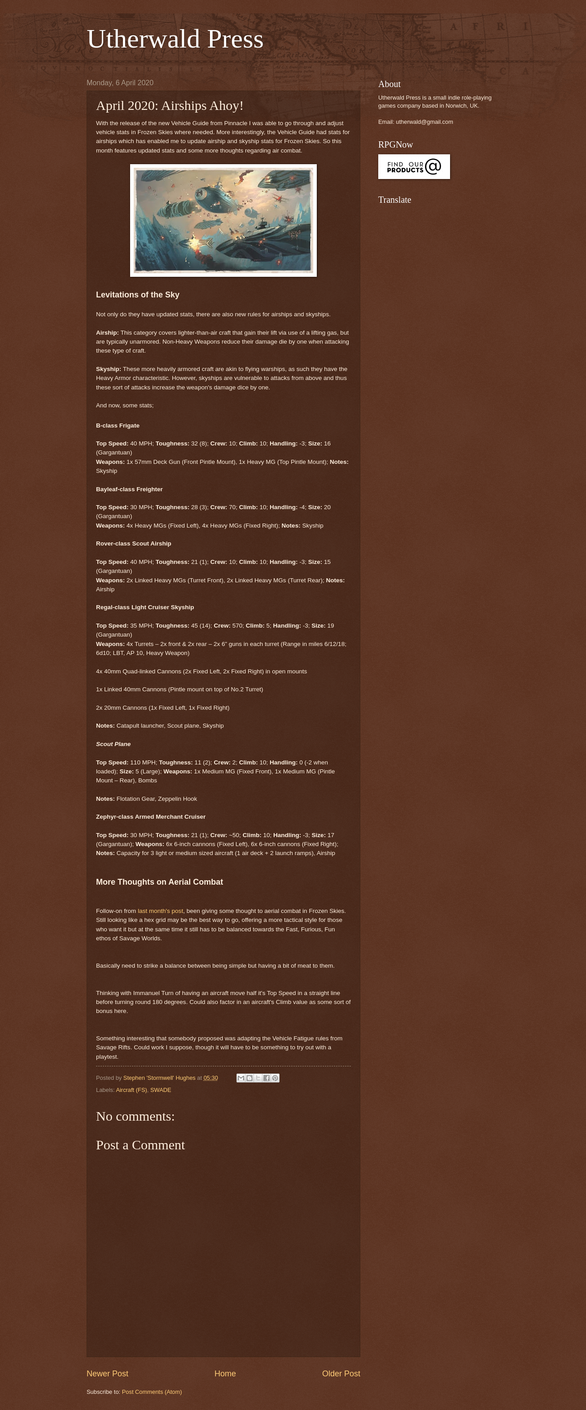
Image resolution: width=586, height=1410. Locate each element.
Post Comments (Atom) (152, 1391)
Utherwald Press (175, 38)
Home (225, 1373)
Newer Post (107, 1373)
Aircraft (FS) (131, 1090)
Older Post (341, 1373)
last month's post (160, 911)
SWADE (160, 1090)
